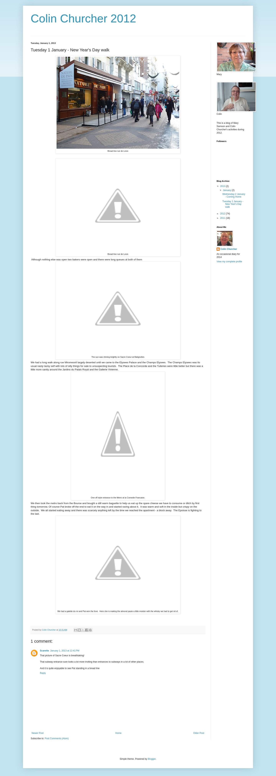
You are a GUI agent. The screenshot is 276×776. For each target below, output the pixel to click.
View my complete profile (229, 261)
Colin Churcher (228, 249)
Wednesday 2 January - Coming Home (233, 195)
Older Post (198, 733)
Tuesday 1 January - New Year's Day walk (232, 204)
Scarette (44, 650)
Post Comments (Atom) (57, 738)
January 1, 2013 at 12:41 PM (64, 650)
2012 (223, 213)
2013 (223, 186)
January (227, 190)
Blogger (152, 759)
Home (118, 733)
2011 (223, 218)
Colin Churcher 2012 (83, 18)
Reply (43, 673)
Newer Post (38, 733)
